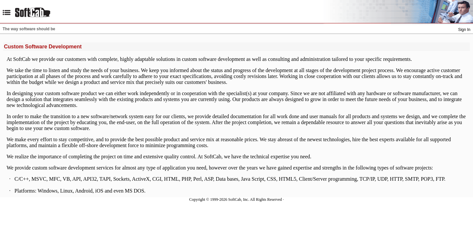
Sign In (464, 29)
